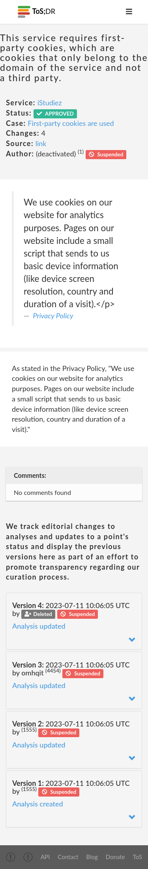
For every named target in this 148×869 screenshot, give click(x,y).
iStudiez (49, 102)
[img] (10, 857)
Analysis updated (39, 626)
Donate (115, 856)
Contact (68, 856)
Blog (91, 856)
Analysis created (37, 803)
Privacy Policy (53, 315)
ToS (137, 856)
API (45, 856)
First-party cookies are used (71, 123)
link (41, 143)
